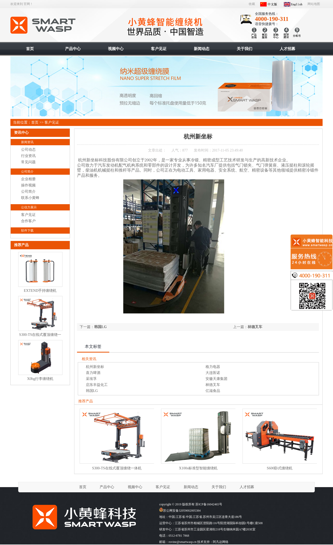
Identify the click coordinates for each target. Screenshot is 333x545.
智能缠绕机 (43, 25)
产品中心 (107, 487)
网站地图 (314, 4)
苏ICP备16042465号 (208, 504)
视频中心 (135, 487)
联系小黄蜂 (30, 198)
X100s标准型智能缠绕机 (198, 468)
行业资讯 (28, 156)
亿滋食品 (213, 391)
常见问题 (28, 162)
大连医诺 (213, 373)
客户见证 (51, 122)
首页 (35, 122)
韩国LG (100, 327)
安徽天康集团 (216, 379)
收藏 (252, 4)
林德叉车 (255, 327)
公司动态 (28, 150)
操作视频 (28, 185)
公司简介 (27, 171)
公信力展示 (29, 207)
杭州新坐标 (95, 367)
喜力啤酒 (93, 373)
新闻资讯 (27, 142)
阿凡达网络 (220, 542)
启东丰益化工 (97, 385)
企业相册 (28, 179)
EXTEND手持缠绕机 (40, 291)
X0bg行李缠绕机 (40, 379)
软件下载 (27, 230)
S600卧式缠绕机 (280, 468)
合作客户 (28, 221)
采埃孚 (91, 379)
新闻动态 (191, 487)
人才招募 (247, 487)
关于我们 (219, 487)
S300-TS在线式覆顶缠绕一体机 (117, 468)
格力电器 (213, 367)
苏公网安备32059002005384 (180, 510)
